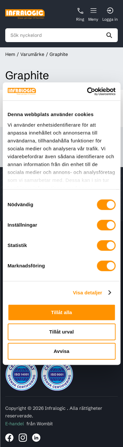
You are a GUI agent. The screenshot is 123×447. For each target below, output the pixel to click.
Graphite (59, 54)
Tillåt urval (61, 332)
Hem (10, 54)
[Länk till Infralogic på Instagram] (23, 438)
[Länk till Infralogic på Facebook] (9, 438)
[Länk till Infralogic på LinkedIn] (36, 438)
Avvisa (62, 351)
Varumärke (32, 54)
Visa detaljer (87, 292)
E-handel (14, 424)
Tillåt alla (61, 312)
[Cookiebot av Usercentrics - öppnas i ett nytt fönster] (87, 91)
